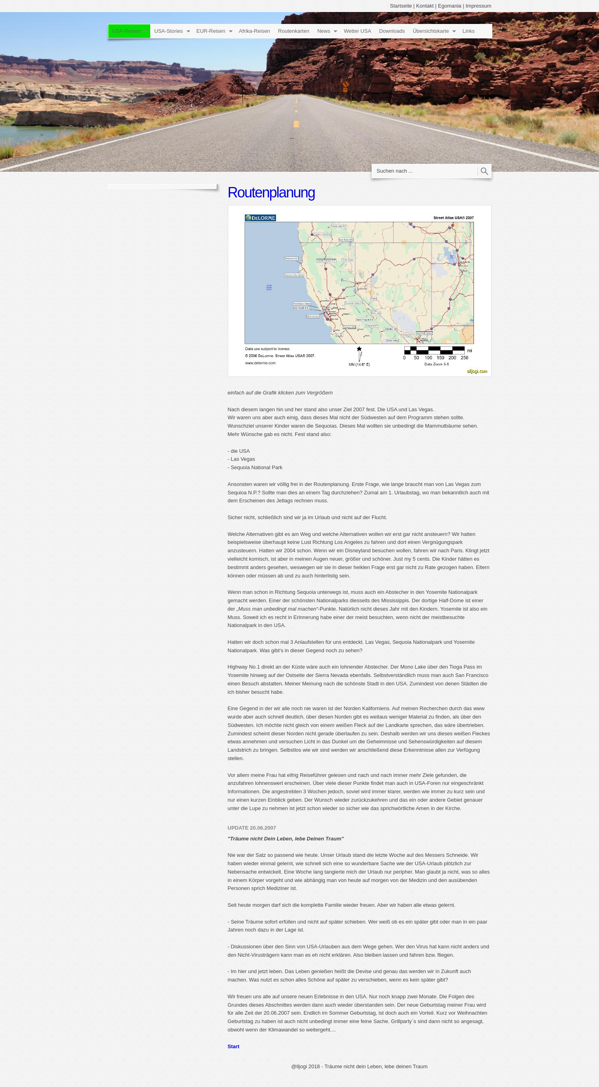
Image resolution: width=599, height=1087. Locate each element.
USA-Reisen (126, 31)
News (323, 31)
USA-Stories (168, 31)
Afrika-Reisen (254, 31)
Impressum (478, 6)
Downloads (392, 31)
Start (234, 1046)
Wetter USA (357, 31)
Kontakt (425, 6)
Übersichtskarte (431, 31)
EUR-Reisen (211, 31)
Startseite (401, 6)
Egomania (450, 6)
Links (468, 31)
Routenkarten (293, 31)
